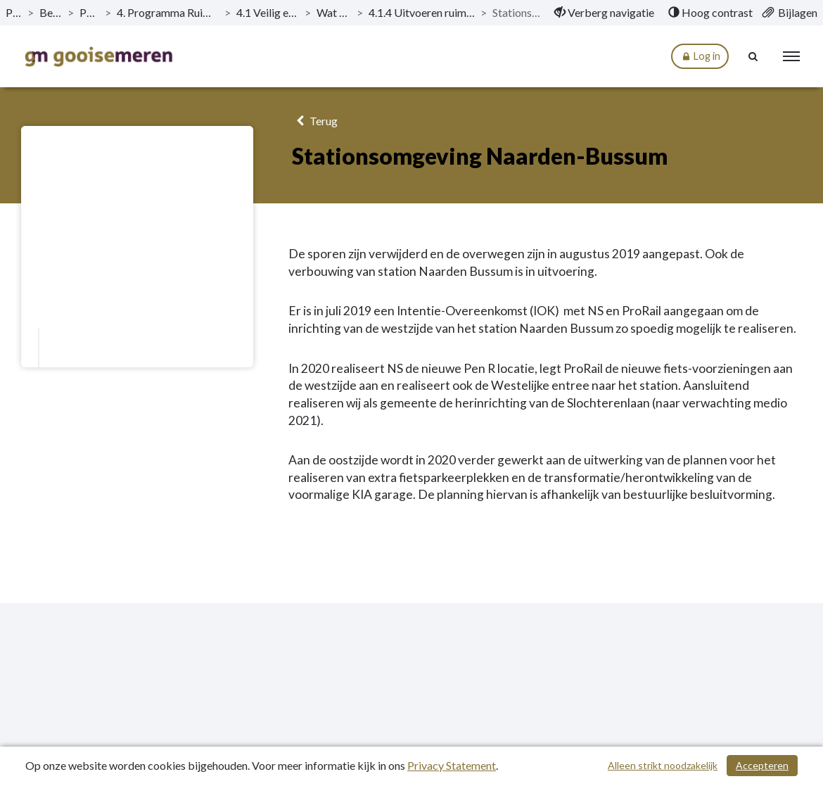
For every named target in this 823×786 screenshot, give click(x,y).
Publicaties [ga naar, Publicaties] (14, 12)
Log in (700, 56)
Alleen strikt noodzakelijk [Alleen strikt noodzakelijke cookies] (662, 765)
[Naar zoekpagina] (753, 56)
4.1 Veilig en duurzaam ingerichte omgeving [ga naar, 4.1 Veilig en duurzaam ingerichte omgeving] (267, 12)
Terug (315, 120)
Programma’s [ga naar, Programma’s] (88, 12)
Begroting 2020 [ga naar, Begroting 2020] (50, 12)
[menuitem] (604, 13)
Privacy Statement (451, 765)
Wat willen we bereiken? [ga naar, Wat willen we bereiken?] (334, 12)
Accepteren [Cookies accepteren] (762, 765)
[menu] (791, 56)
